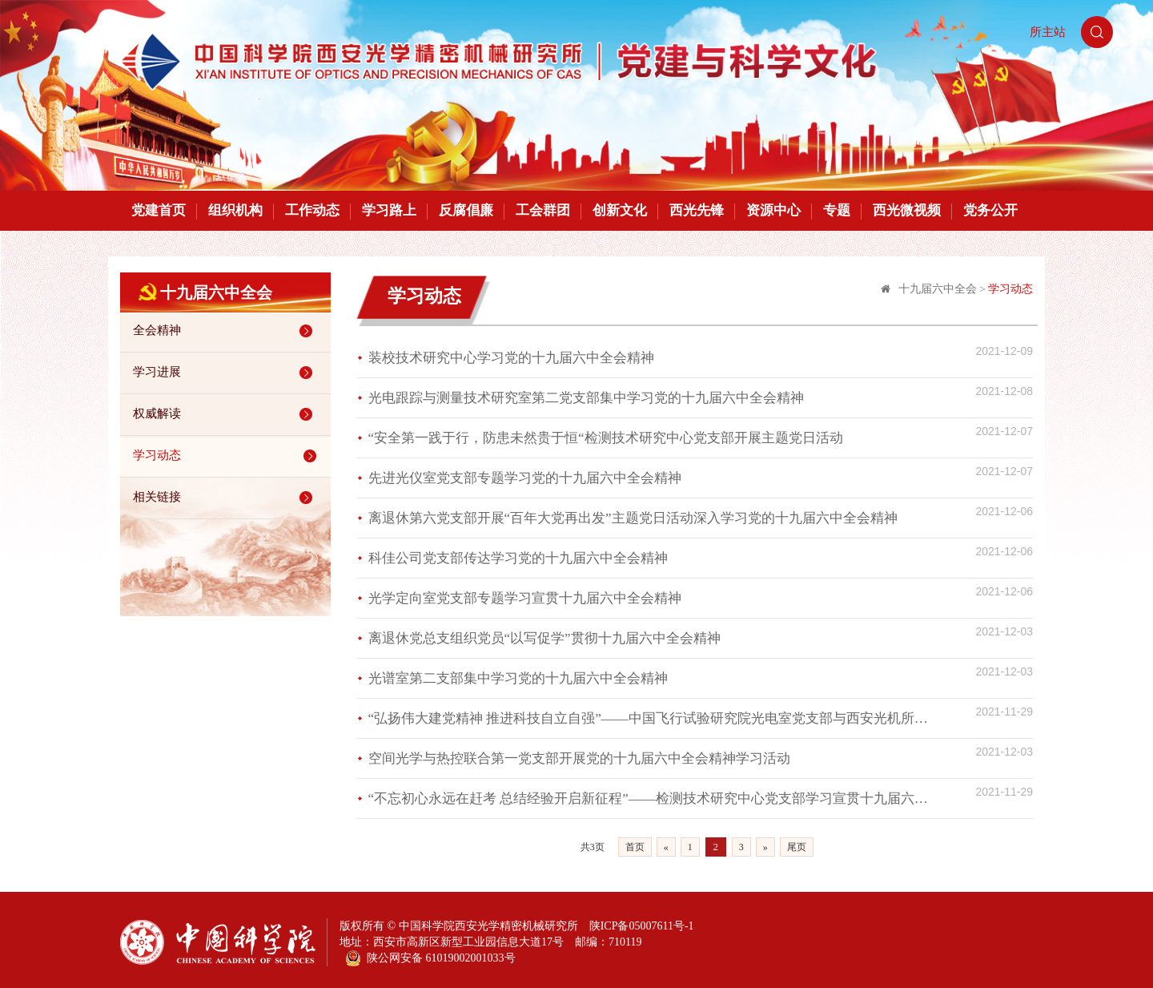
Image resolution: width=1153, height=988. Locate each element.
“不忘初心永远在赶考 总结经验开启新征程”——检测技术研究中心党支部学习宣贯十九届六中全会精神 (653, 798)
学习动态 (227, 456)
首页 (635, 847)
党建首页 (158, 210)
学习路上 (389, 210)
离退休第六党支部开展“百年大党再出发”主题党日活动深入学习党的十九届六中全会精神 (633, 518)
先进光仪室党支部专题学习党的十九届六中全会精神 (524, 478)
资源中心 (773, 210)
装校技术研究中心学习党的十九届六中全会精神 (511, 357)
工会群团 (543, 210)
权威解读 (225, 414)
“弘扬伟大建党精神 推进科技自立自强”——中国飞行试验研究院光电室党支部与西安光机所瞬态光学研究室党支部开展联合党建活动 (653, 718)
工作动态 (312, 210)
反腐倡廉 (466, 210)
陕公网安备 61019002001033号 (430, 958)
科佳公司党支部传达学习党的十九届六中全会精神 (518, 558)
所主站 (1048, 32)
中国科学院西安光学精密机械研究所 (488, 926)
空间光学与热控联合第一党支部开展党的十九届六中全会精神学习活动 (579, 758)
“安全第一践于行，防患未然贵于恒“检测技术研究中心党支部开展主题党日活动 (605, 438)
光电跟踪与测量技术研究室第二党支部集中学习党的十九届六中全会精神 (586, 397)
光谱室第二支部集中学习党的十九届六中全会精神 (518, 678)
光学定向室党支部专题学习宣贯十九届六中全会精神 (524, 598)
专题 (836, 210)
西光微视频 (907, 210)
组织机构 (235, 210)
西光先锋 (696, 210)
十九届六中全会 (937, 289)
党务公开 (990, 210)
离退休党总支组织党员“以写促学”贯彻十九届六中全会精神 (544, 638)
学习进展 (225, 372)
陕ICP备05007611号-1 (641, 926)
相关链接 (225, 497)
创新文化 (620, 210)
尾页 (796, 847)
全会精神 (225, 331)
